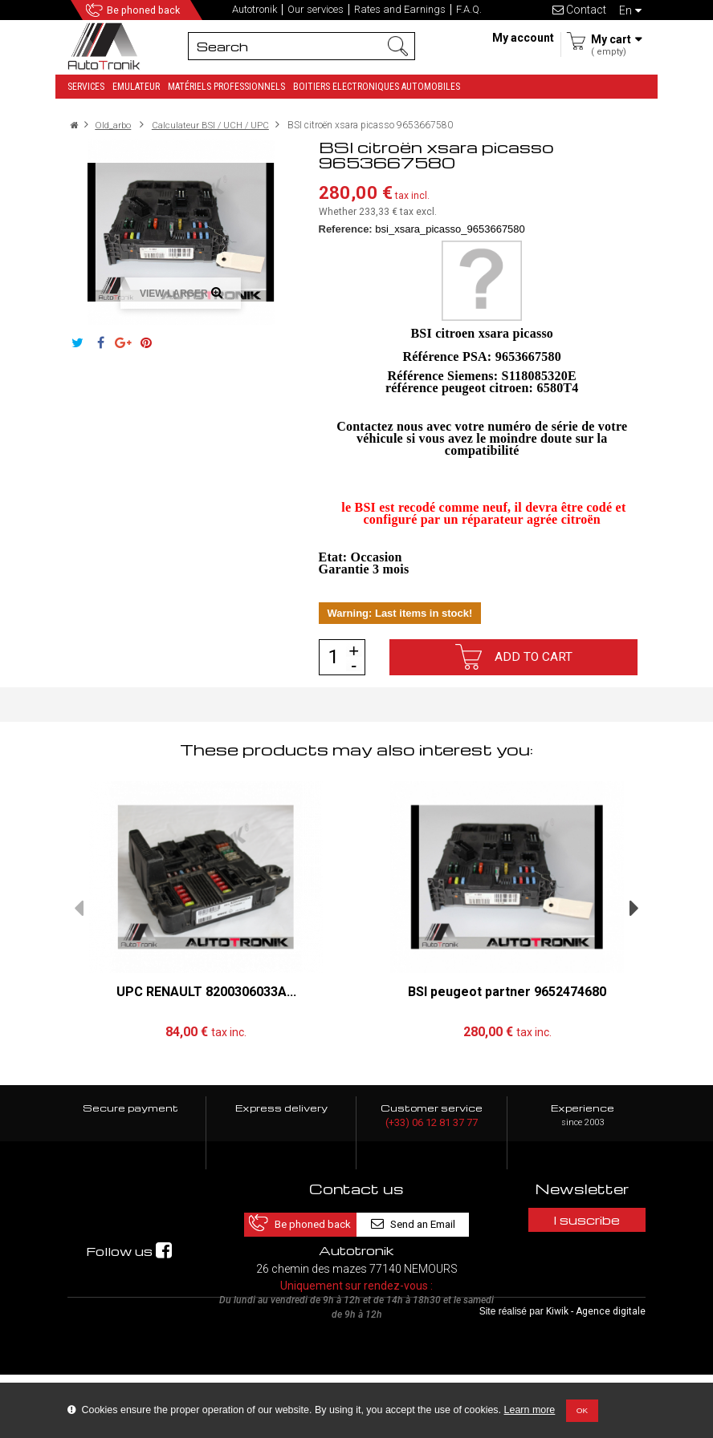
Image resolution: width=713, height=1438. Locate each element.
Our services (315, 9)
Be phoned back (146, 10)
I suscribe (582, 1219)
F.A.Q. (469, 9)
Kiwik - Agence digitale (596, 1374)
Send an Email (425, 1218)
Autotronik (254, 9)
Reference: (346, 229)
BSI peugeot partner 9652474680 (507, 990)
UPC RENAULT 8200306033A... (206, 990)
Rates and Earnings (400, 9)
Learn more (530, 1410)
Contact (579, 9)
